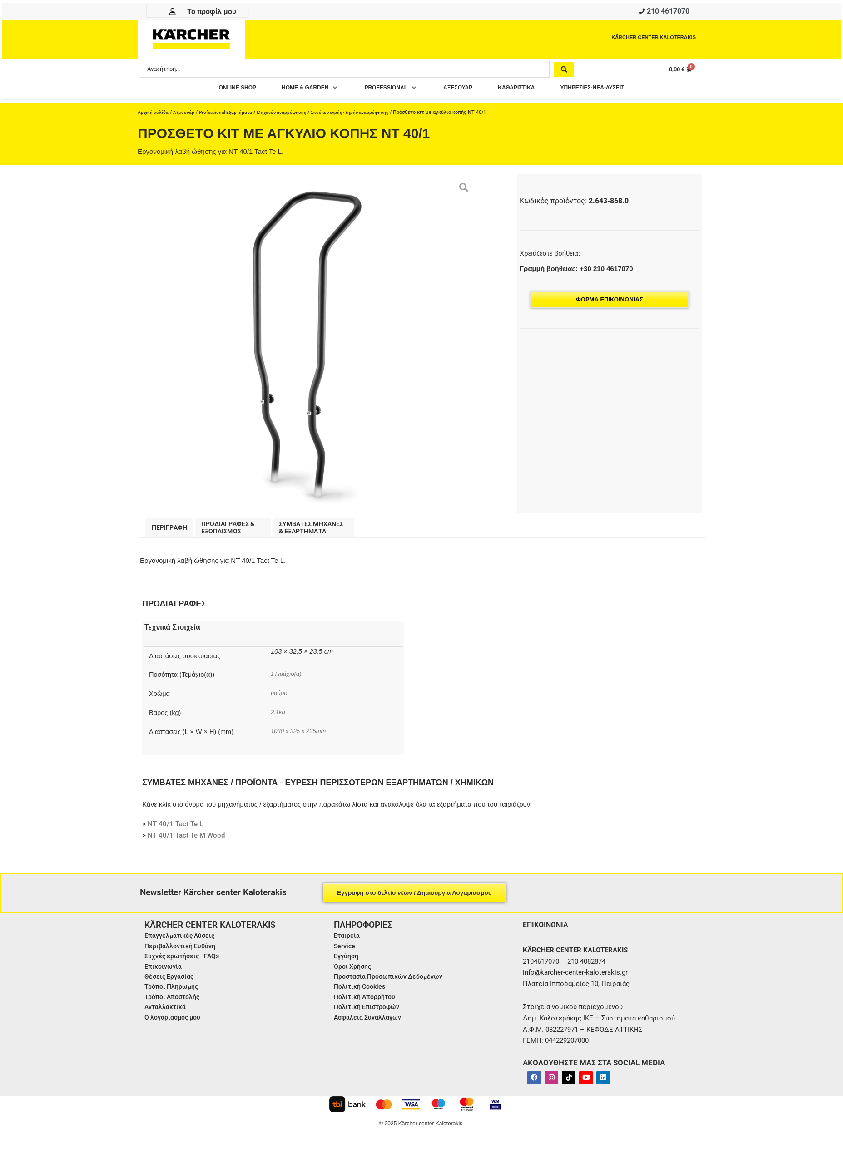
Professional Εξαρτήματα (230, 115)
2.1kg (279, 716)
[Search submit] (564, 71)
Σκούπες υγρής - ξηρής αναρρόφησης (363, 115)
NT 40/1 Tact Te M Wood (186, 840)
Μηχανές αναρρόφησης (290, 115)
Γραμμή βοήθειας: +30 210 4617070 (576, 271)
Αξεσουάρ (186, 115)
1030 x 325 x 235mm (301, 735)
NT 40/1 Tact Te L (175, 829)
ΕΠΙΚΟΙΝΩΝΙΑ (548, 929)
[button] (293, 91)
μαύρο (280, 697)
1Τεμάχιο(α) (288, 678)
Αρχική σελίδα (154, 115)
